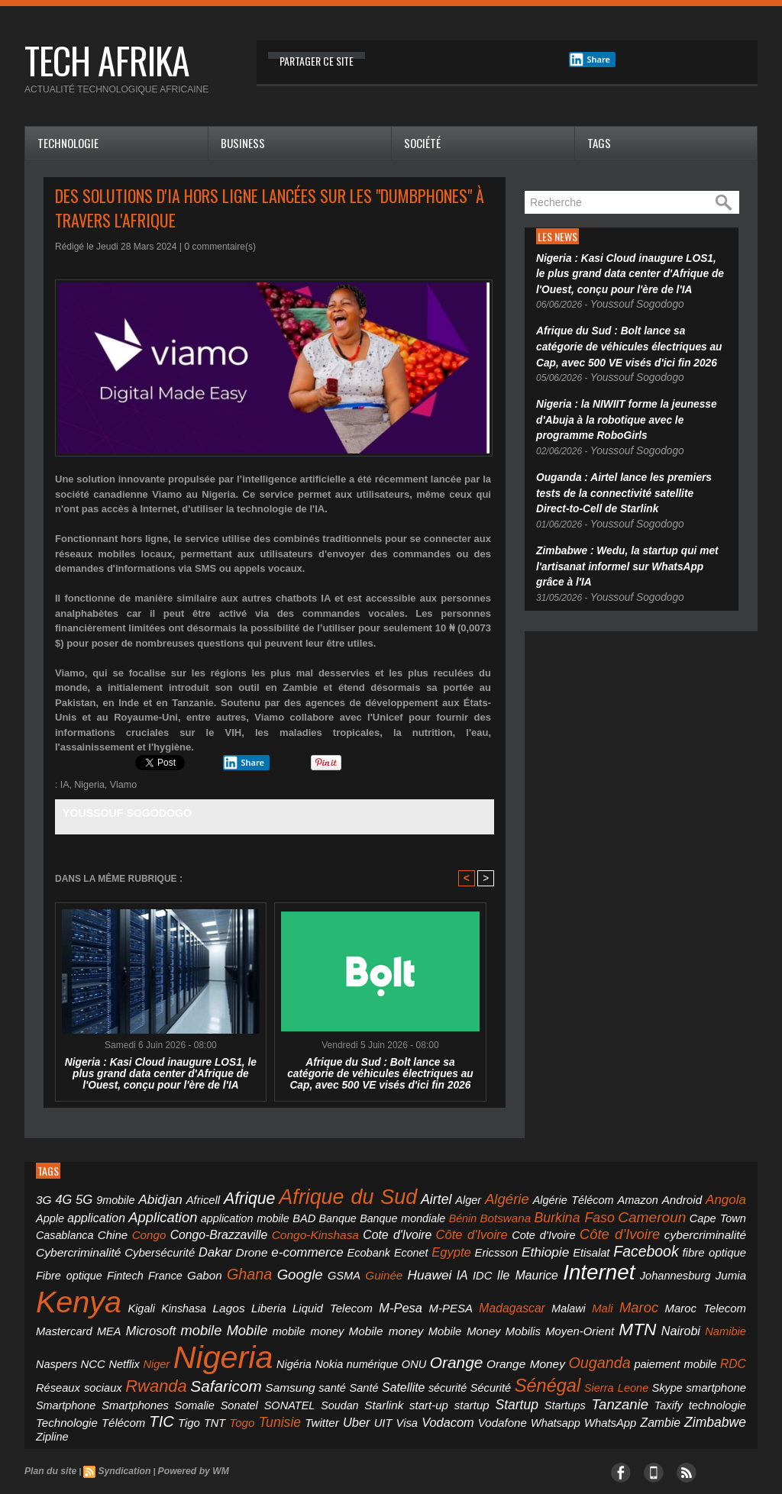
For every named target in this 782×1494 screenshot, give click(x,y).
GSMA (696, 1244)
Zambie (403, 1373)
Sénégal (506, 1340)
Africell (184, 1198)
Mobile (389, 1291)
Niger (221, 1321)
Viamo (121, 784)
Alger (418, 1198)
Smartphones (65, 1358)
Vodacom (221, 1373)
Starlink (273, 1358)
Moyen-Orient (679, 1292)
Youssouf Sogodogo (122, 812)
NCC (164, 1321)
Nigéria (343, 1321)
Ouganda (616, 1320)
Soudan (236, 1359)
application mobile (139, 1214)
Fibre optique (466, 1245)
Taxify (511, 1359)
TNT (736, 1359)
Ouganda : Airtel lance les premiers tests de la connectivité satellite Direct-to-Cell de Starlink (631, 473)
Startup (383, 1357)
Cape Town (564, 1214)
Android (607, 1198)
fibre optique (407, 1244)
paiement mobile (683, 1321)
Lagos (486, 1272)
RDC (735, 1321)
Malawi (51, 1292)
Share (589, 59)
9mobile (107, 1198)
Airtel (389, 1197)
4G (60, 1198)
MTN (729, 1290)
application (721, 1198)
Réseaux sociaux (74, 1342)
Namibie (92, 1321)
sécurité (414, 1343)
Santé (336, 1343)
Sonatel (152, 1359)
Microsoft (305, 1292)
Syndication (117, 1407)
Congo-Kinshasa (130, 1229)
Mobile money (509, 1292)
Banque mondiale (281, 1214)
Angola (646, 1198)
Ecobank (110, 1245)
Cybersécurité (633, 1229)
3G (43, 1198)
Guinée (729, 1244)
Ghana (617, 1243)
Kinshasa (449, 1272)
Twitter (115, 1373)
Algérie (453, 1197)
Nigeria (88, 784)
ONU (450, 1321)
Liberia (518, 1272)
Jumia (309, 1272)
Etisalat (302, 1244)
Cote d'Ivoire (203, 1229)
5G (79, 1198)
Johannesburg (262, 1272)
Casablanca (618, 1214)
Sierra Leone (569, 1343)
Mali (78, 1292)
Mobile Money (578, 1292)
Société (422, 142)
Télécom (657, 1358)
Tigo (714, 1358)
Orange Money (550, 1321)
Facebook (349, 1244)
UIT (167, 1373)
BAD (192, 1214)
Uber (144, 1373)
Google (659, 1243)
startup (346, 1358)
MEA (268, 1292)
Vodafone (268, 1373)
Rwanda (145, 1341)
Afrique (225, 1197)
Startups (424, 1359)
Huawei (55, 1271)
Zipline (494, 1373)
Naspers (132, 1321)
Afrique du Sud (312, 1195)
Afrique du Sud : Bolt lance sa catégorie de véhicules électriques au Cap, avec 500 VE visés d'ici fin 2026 (380, 1073)
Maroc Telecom (165, 1292)
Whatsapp (313, 1373)
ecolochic (120, 1452)
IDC (98, 1272)
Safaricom (208, 1341)
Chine (661, 1214)
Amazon (568, 1198)
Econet (147, 1245)
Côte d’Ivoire (405, 1228)
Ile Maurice (136, 1272)
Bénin (335, 1214)
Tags (599, 142)
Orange (489, 1320)
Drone (717, 1229)
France (546, 1245)
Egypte (181, 1244)
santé (306, 1342)
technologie (552, 1358)
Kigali (415, 1272)
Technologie (68, 142)
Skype (617, 1343)
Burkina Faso (435, 1213)
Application (66, 1213)
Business (243, 142)
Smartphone (720, 1343)
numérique (413, 1321)
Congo (693, 1214)
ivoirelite (56, 1452)
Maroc (109, 1291)
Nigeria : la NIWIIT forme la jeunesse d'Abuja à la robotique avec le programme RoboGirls (627, 406)
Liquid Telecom (570, 1272)
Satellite (373, 1342)
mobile (349, 1291)
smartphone (662, 1342)
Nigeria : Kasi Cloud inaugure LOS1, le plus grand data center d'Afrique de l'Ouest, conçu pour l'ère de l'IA (160, 1073)
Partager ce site (317, 61)
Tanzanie (471, 1357)
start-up (311, 1358)
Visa (186, 1373)
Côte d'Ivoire (271, 1229)
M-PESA (666, 1272)
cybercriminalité (483, 1229)
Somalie (115, 1359)
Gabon (579, 1244)
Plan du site (48, 1407)
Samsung (267, 1342)
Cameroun (505, 1213)
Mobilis (629, 1292)
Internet (196, 1269)
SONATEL (194, 1359)
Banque (222, 1214)
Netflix (192, 1321)
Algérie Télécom (511, 1198)
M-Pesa (625, 1272)
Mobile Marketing (270, 1452)
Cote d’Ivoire (337, 1230)
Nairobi (53, 1321)
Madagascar (718, 1272)
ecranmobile (190, 1452)
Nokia (375, 1321)
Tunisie (78, 1372)
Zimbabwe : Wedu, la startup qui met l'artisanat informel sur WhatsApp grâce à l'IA (626, 540)
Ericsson (220, 1244)
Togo (47, 1373)
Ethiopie (262, 1243)
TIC (690, 1357)
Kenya (362, 1266)
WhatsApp (360, 1373)
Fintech (513, 1245)
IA (64, 784)
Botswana (373, 1214)
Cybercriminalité (560, 1229)
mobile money (442, 1292)
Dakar (683, 1229)
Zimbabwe (450, 1372)
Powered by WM (180, 1407)
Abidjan (147, 1197)
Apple (679, 1198)
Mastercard (229, 1292)
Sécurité (454, 1343)
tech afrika (106, 60)
